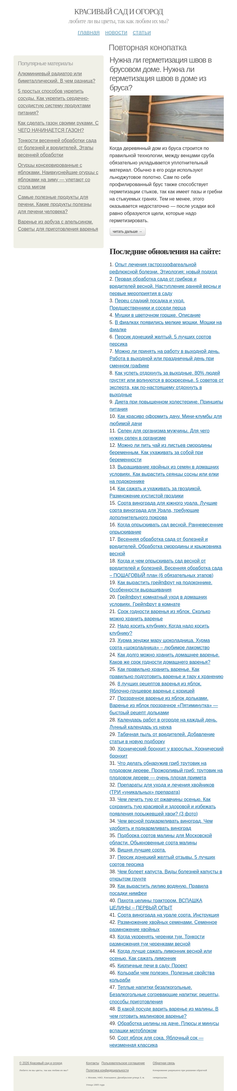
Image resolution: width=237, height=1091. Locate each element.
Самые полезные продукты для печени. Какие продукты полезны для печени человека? (55, 204)
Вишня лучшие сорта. (141, 850)
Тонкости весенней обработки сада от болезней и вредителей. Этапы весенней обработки (57, 147)
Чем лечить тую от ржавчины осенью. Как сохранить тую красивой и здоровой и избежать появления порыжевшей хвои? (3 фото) (163, 806)
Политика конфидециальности (107, 1070)
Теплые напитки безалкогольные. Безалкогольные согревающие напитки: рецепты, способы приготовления (165, 994)
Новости (116, 32)
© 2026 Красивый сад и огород (41, 1063)
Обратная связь (164, 1063)
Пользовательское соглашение (123, 1063)
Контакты (92, 1063)
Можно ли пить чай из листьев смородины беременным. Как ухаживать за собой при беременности (161, 452)
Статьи (142, 32)
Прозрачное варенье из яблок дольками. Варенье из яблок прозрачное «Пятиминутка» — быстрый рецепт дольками (164, 705)
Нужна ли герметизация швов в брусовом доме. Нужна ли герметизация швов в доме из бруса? (161, 73)
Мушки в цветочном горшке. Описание (157, 315)
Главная (89, 32)
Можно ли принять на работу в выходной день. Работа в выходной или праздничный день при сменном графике (165, 358)
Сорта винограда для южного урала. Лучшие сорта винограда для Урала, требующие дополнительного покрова (163, 510)
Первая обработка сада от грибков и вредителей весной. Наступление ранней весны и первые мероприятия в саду (165, 286)
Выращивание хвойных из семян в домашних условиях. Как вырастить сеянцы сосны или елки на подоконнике (164, 474)
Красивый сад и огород (118, 11)
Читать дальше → (127, 231)
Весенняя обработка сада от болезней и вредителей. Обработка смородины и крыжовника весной (165, 546)
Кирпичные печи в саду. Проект (152, 965)
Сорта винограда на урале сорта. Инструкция (168, 915)
